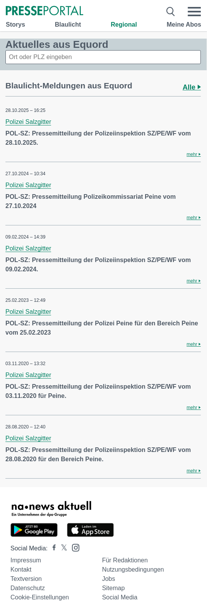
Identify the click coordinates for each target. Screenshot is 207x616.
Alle (192, 87)
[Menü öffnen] (194, 11)
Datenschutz (27, 588)
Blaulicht (68, 24)
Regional (124, 24)
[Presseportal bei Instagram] (73, 547)
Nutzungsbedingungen (133, 569)
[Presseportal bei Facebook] (52, 548)
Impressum (25, 560)
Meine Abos (184, 24)
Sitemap (113, 588)
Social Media (120, 597)
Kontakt (20, 569)
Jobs (108, 578)
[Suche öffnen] (171, 11)
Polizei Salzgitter (28, 121)
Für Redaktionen (125, 560)
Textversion (26, 578)
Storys (15, 24)
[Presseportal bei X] (61, 548)
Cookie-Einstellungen (39, 597)
